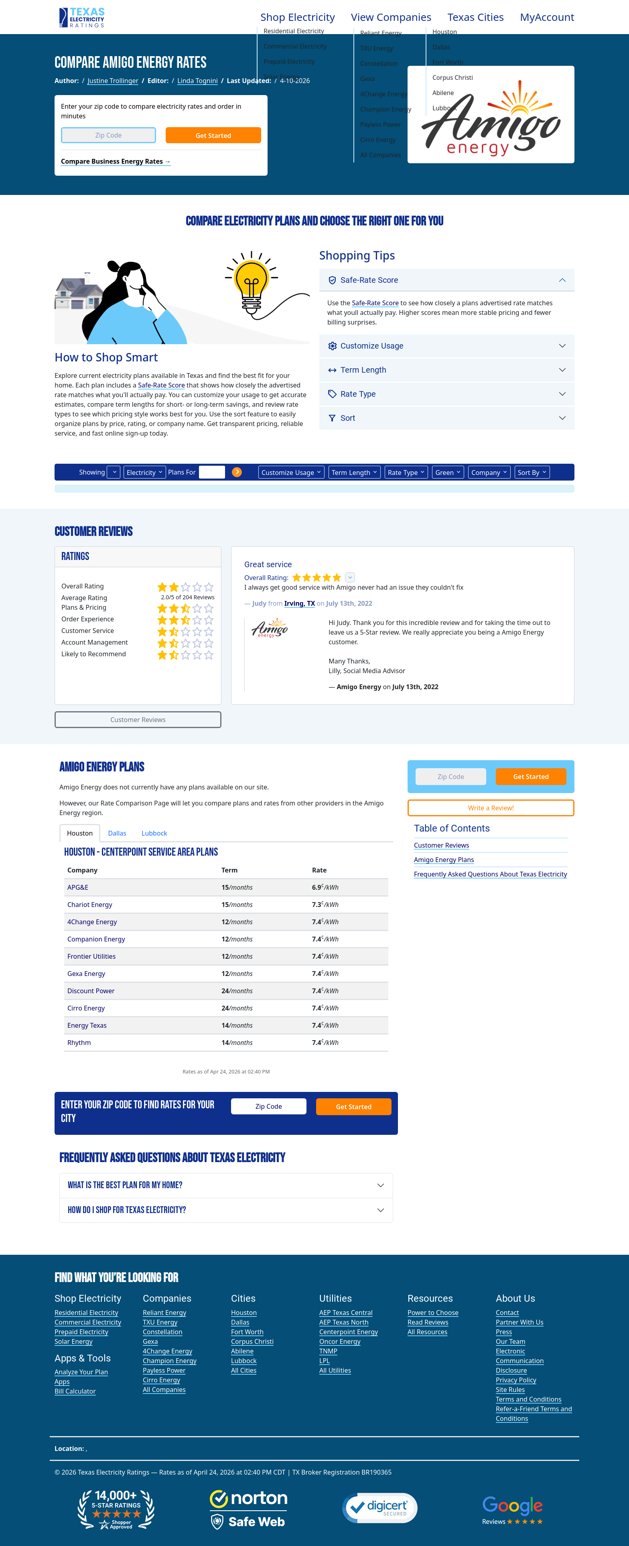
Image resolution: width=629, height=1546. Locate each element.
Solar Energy (74, 1341)
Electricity (141, 472)
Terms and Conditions (529, 1399)
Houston (80, 833)
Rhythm (79, 1042)
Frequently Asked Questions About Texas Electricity (490, 874)
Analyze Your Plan (81, 1371)
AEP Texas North (344, 1322)
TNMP (328, 1351)
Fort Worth (247, 1331)
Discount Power (91, 990)
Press (504, 1331)
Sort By (529, 472)
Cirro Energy (86, 1008)
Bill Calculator (75, 1391)
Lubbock (154, 833)
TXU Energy (160, 1322)
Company (485, 472)
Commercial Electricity (88, 1322)
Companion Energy (96, 939)
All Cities (243, 1370)
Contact (507, 1312)
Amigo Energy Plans (444, 859)
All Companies (164, 1389)
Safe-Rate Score (161, 385)
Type (403, 472)
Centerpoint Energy (348, 1331)
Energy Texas (87, 1025)
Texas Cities (476, 17)
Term (351, 472)
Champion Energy (170, 1360)
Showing (92, 472)
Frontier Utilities (91, 956)
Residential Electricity (86, 1312)
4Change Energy (92, 921)
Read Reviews (428, 1322)
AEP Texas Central (346, 1312)
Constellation (163, 1331)
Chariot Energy (89, 904)
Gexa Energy (86, 973)
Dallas (117, 833)
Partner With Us (520, 1322)
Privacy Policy (516, 1380)
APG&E (77, 887)
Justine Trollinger (112, 80)
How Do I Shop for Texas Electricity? (127, 1210)
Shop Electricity (297, 17)
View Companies (391, 17)
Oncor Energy (340, 1341)
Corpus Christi (252, 1341)
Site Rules (510, 1389)
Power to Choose (433, 1312)
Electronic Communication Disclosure (520, 1361)
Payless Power (164, 1370)
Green (444, 472)
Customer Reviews (138, 719)
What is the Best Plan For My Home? (125, 1185)
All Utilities (335, 1370)
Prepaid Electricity (81, 1331)
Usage (288, 472)
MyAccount (547, 17)
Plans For (182, 472)
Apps (62, 1381)
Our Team (511, 1341)
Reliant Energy (164, 1312)
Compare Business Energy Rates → (116, 161)
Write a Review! (491, 807)
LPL (324, 1360)
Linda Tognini (197, 80)
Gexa (150, 1341)
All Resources (428, 1331)
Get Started (213, 135)
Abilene (242, 1351)
